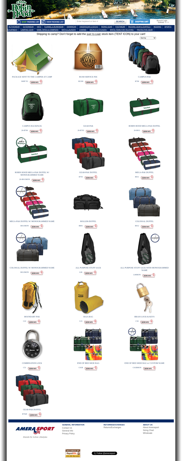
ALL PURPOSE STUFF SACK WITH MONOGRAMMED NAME (144, 269)
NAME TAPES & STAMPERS (47, 30)
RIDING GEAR (106, 27)
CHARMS (82, 30)
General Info (67, 431)
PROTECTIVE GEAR (145, 30)
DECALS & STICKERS (98, 30)
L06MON (137, 275)
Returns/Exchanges (112, 427)
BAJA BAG (88, 317)
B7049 (24, 414)
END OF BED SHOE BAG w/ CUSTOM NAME (144, 363)
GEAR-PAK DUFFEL (88, 172)
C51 (24, 367)
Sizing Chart (148, 430)
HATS (39, 27)
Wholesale (147, 433)
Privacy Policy (68, 433)
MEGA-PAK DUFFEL (144, 172)
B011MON (25, 226)
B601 (81, 226)
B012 (137, 226)
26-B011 (137, 130)
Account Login (162, 21)
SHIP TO (24, 81)
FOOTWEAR (120, 27)
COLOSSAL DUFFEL (144, 221)
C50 (137, 321)
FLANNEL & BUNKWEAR (54, 27)
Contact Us (67, 428)
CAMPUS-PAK (144, 77)
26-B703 (81, 130)
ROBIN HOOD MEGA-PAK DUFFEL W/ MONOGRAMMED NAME (32, 173)
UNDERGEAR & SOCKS (88, 27)
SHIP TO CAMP (94, 34)
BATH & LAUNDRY (69, 30)
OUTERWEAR (28, 27)
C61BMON (137, 367)
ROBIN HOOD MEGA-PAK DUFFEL (144, 126)
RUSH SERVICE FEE (88, 77)
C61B (81, 367)
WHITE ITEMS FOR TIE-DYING (122, 30)
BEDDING (157, 27)
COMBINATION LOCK (32, 363)
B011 (137, 177)
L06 (80, 272)
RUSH (80, 81)
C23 (80, 321)
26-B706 (24, 130)
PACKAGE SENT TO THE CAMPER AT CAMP (32, 77)
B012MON (24, 272)
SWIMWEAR (71, 27)
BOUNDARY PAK (32, 317)
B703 (81, 177)
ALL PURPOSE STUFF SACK (88, 268)
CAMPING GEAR (27, 30)
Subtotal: (161, 22)
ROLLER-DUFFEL (88, 221)
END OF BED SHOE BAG (88, 363)
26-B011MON (24, 179)
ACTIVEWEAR (14, 27)
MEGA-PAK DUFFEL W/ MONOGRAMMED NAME (32, 221)
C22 (24, 321)
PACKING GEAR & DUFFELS (139, 27)
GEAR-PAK (88, 126)
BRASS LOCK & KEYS (144, 317)
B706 (137, 81)
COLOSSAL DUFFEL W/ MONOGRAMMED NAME (32, 268)
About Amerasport (151, 427)
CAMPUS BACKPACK (32, 126)
